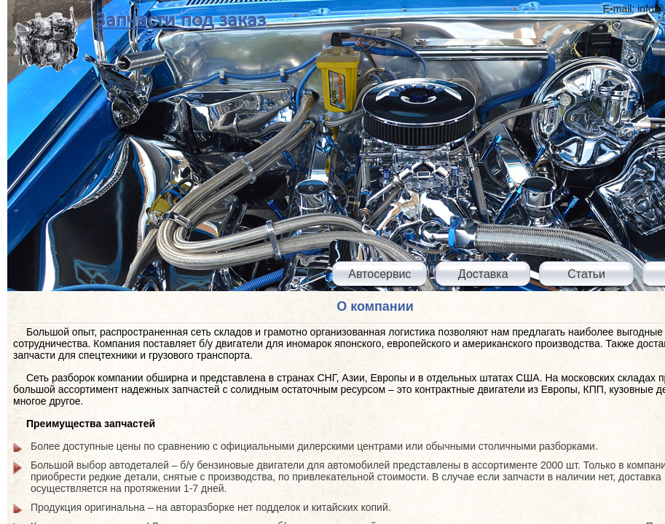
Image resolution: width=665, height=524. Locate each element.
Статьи (586, 274)
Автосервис (379, 274)
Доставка (483, 274)
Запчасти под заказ (180, 20)
